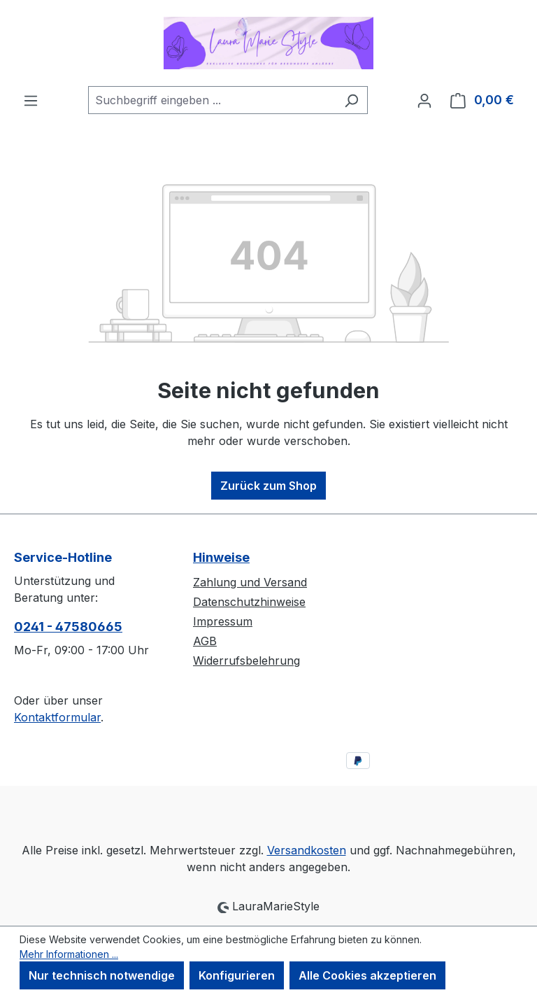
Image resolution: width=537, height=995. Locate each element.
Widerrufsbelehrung (246, 661)
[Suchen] (351, 100)
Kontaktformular (57, 717)
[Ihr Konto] (424, 100)
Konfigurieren (237, 975)
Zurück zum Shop (268, 486)
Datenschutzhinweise (249, 602)
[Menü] (31, 100)
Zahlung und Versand (250, 582)
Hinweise (221, 557)
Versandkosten (306, 850)
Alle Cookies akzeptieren (367, 975)
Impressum (222, 621)
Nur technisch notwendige (102, 975)
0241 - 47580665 (68, 626)
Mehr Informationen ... (69, 954)
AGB (205, 641)
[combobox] (212, 100)
